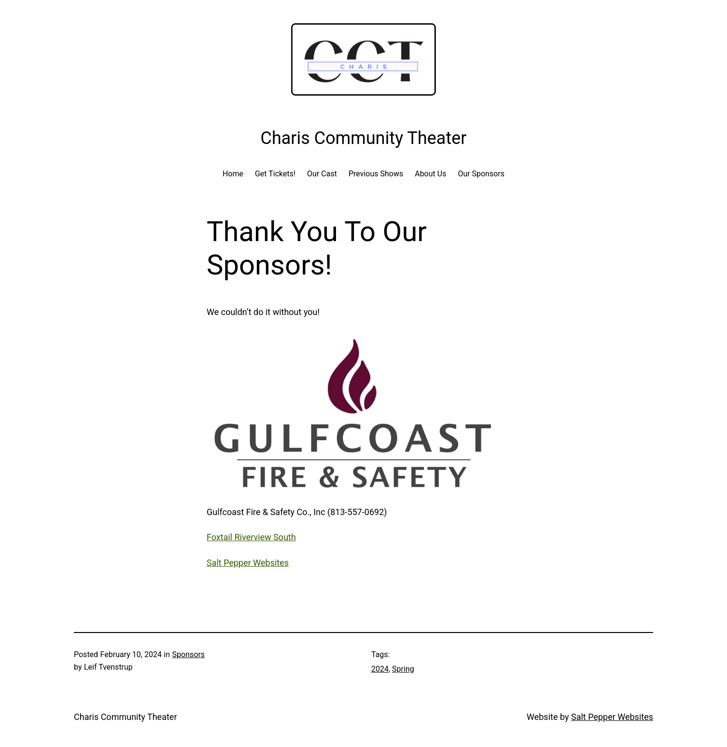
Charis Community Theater (125, 717)
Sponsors (188, 654)
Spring (403, 669)
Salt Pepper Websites (248, 563)
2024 (380, 669)
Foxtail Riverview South (251, 537)
